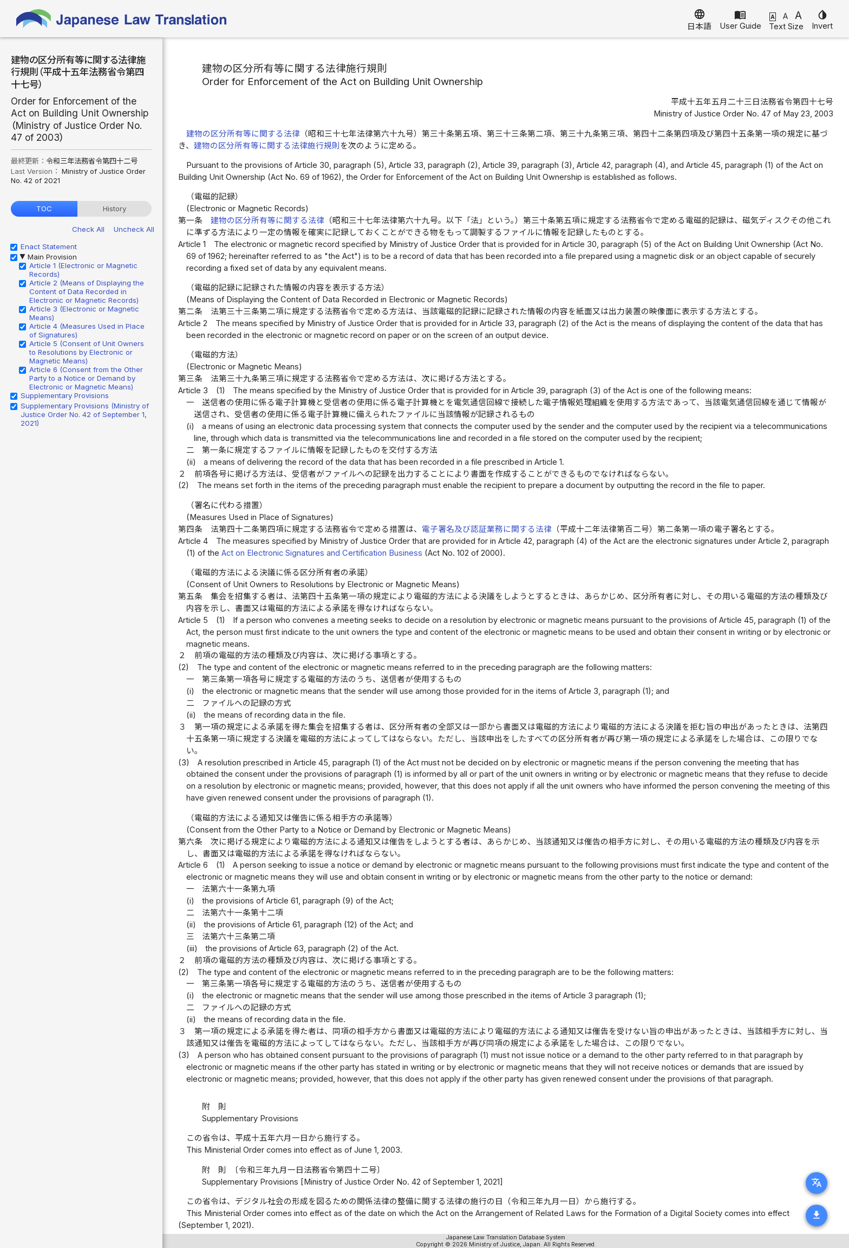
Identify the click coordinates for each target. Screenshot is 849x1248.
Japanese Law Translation (121, 18)
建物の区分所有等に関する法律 (243, 134)
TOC (44, 208)
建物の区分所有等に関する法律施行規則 (267, 146)
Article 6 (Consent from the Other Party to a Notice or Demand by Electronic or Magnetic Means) (86, 378)
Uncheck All (134, 229)
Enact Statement (49, 246)
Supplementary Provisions (65, 395)
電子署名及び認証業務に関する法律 (487, 529)
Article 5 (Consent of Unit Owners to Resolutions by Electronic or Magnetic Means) (86, 352)
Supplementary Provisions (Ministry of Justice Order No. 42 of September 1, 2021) (85, 414)
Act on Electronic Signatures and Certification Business (321, 553)
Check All (88, 229)
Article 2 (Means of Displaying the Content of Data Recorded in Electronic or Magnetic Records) (86, 291)
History (114, 208)
